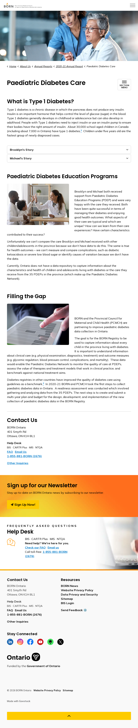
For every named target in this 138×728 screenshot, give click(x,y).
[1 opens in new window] (81, 131)
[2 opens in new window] (43, 384)
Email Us (21, 452)
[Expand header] (132, 5)
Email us (53, 547)
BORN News (69, 586)
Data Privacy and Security (79, 594)
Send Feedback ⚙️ (74, 610)
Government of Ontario (43, 666)
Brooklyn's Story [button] (22, 149)
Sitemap (67, 599)
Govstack (24, 701)
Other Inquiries (17, 463)
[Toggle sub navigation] (124, 84)
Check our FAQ (35, 547)
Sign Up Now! (23, 504)
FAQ (10, 452)
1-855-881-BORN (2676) (24, 456)
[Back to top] (69, 716)
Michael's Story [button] (21, 158)
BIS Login (67, 603)
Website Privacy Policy (77, 590)
